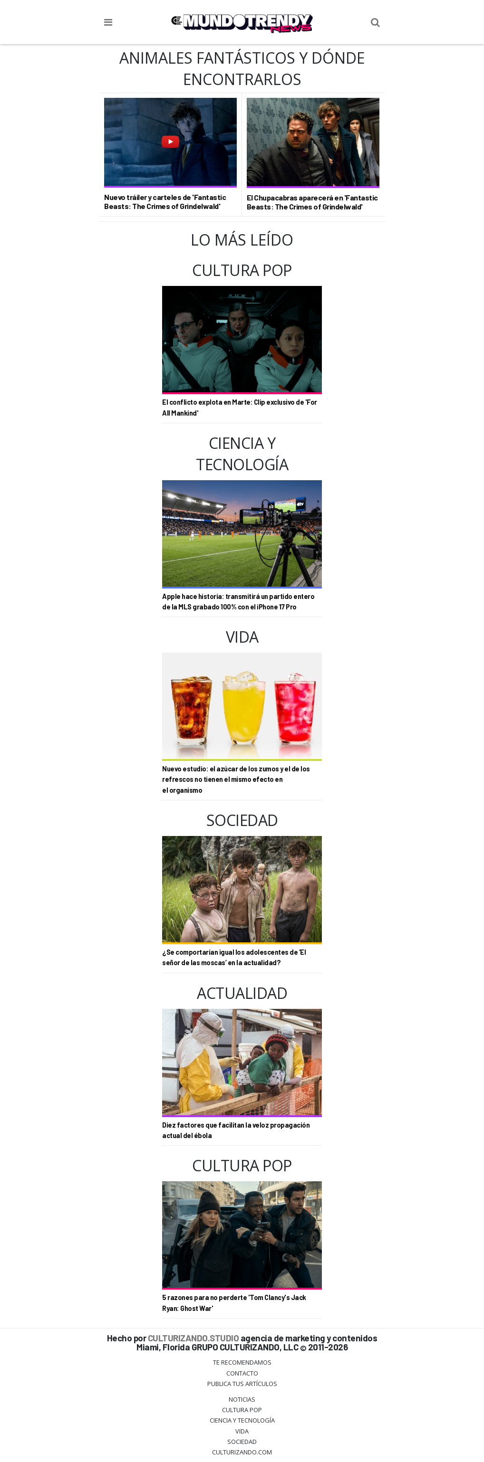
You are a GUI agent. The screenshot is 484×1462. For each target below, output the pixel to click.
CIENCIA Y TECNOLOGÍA (242, 1420)
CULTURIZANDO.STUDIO (193, 1337)
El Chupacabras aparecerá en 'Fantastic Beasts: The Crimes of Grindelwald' (312, 202)
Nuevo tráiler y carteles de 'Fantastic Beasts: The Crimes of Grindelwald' (165, 201)
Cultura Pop (242, 1409)
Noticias (242, 1399)
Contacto (242, 1373)
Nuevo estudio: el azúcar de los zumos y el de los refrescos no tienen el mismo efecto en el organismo (236, 779)
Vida (242, 1431)
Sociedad (242, 1441)
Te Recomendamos (242, 1362)
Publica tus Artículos (242, 1383)
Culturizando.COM (242, 1452)
